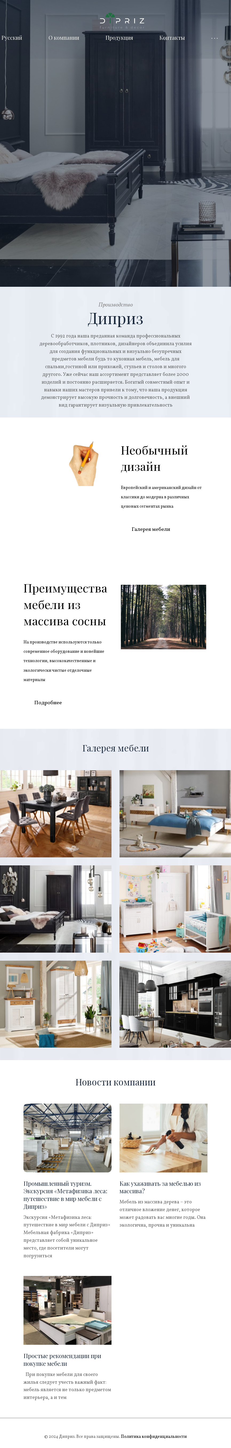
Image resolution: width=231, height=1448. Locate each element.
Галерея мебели (151, 529)
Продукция (119, 37)
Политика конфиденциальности (153, 1436)
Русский (12, 37)
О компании (64, 37)
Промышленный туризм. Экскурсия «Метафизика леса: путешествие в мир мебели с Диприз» (65, 1194)
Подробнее (48, 702)
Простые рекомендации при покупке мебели (62, 1359)
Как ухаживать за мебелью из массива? (160, 1187)
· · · (214, 37)
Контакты (172, 37)
